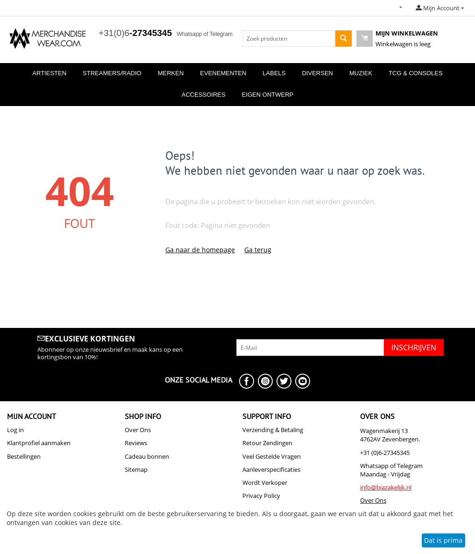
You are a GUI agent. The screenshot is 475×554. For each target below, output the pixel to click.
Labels (273, 73)
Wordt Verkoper (264, 482)
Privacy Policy (261, 495)
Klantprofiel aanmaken (39, 443)
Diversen (317, 73)
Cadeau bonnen (147, 456)
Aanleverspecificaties (271, 469)
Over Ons (138, 430)
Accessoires (204, 94)
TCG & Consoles (416, 73)
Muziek (360, 73)
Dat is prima (443, 540)
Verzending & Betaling (272, 430)
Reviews (136, 443)
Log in (15, 430)
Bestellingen (24, 456)
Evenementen (223, 73)
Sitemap (136, 469)
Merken (171, 73)
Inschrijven (413, 347)
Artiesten (49, 73)
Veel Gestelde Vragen (271, 456)
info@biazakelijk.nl (385, 487)
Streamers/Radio (112, 73)
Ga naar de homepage (200, 249)
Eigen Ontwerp (268, 94)
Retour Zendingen (267, 443)
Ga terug (257, 249)
